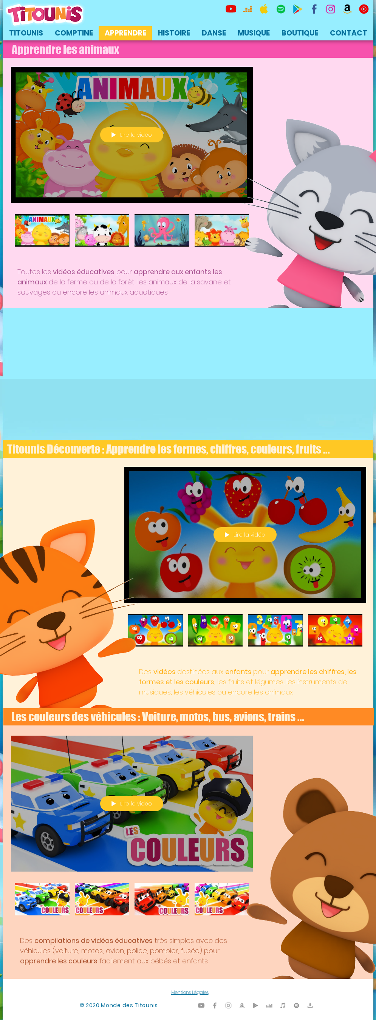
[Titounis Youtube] (231, 9)
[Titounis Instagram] (331, 9)
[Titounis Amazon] (347, 9)
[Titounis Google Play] (297, 9)
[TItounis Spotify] (281, 9)
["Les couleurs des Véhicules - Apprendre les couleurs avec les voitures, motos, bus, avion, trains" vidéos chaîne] (131, 903)
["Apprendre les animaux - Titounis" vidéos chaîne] (131, 235)
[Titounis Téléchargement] (310, 1005)
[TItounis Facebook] (314, 9)
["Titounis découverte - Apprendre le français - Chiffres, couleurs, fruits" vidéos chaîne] (245, 634)
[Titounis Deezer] (247, 9)
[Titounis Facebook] (215, 1005)
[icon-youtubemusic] (364, 9)
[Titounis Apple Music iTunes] (264, 9)
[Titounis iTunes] (283, 1005)
